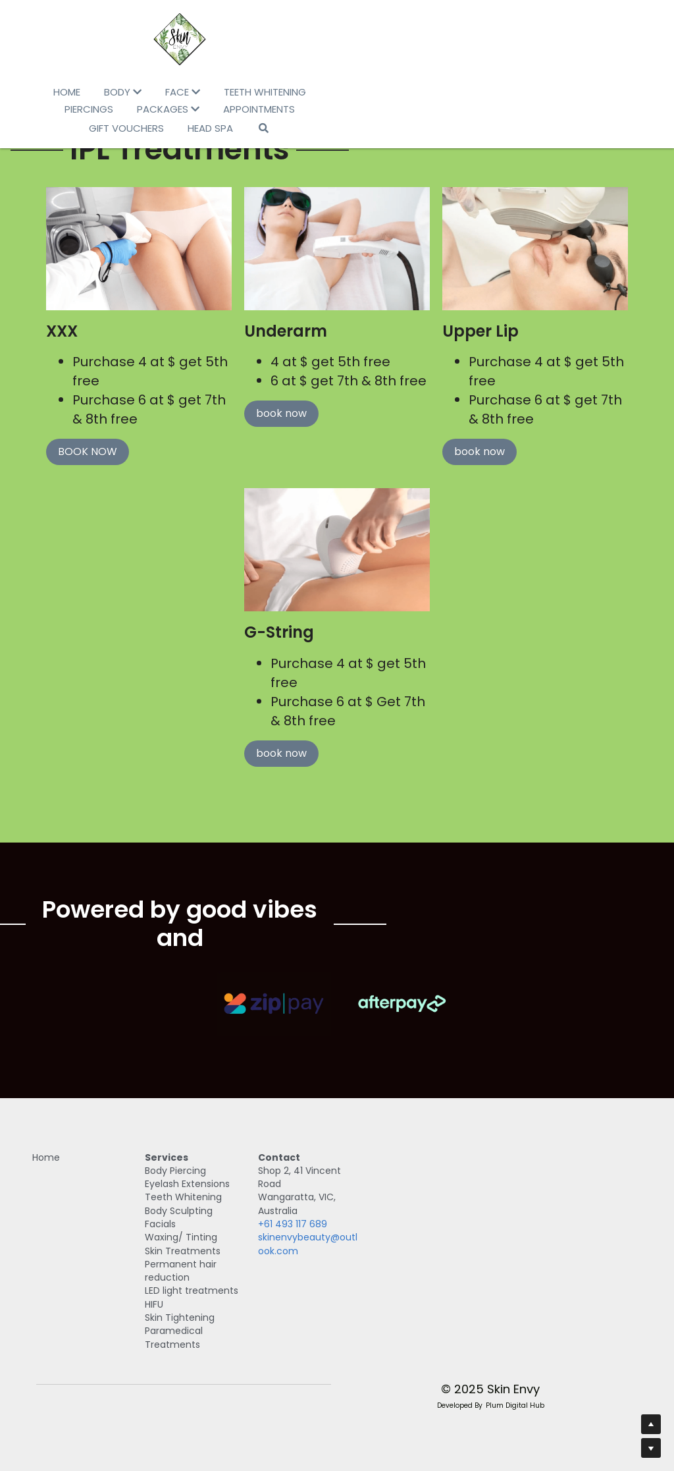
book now (279, 416)
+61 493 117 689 (380, 1216)
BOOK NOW (76, 454)
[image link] (337, 39)
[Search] (421, 111)
